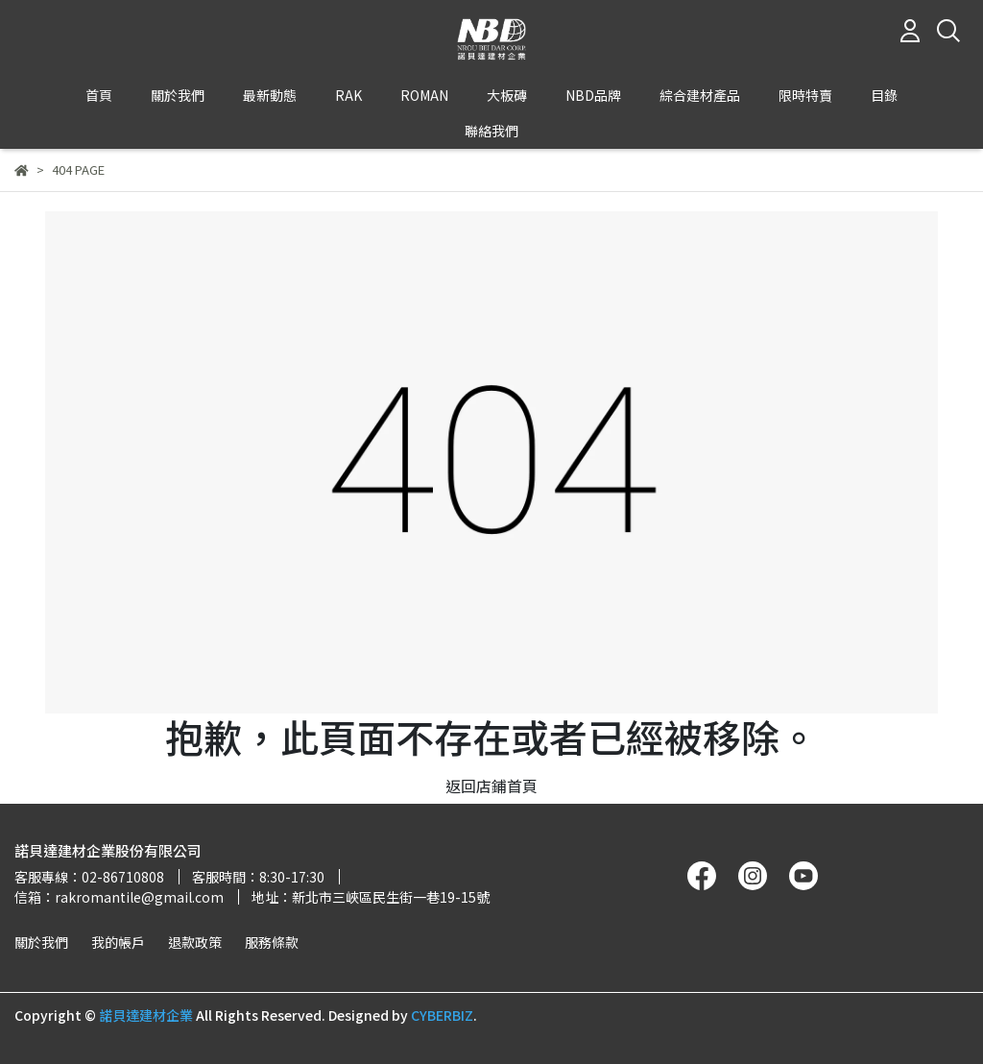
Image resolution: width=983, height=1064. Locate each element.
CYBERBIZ (442, 1015)
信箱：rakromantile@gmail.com (119, 897)
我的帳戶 (118, 942)
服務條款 (272, 942)
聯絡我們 (491, 130)
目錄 (884, 95)
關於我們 (41, 942)
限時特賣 (805, 95)
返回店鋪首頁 (491, 785)
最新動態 (270, 95)
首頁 (98, 95)
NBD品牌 (593, 95)
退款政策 (195, 942)
